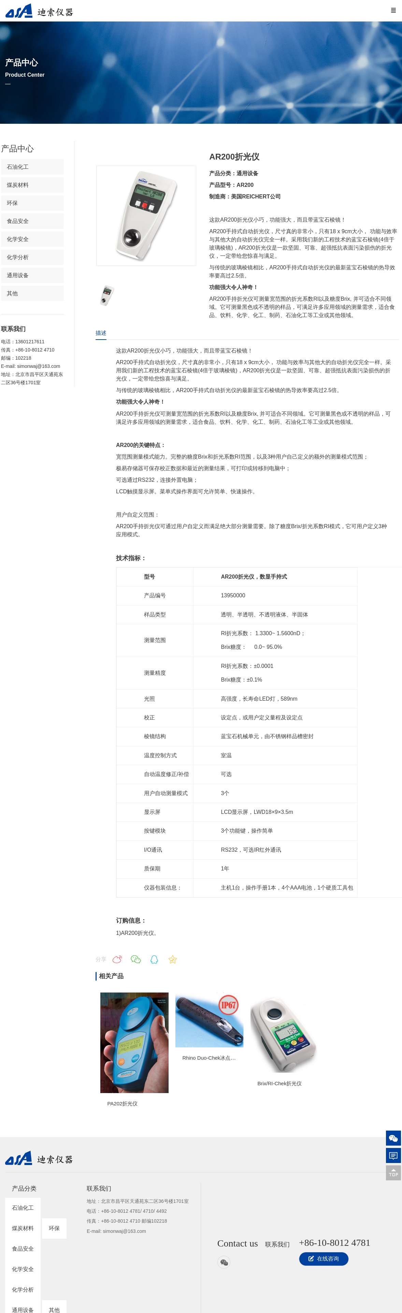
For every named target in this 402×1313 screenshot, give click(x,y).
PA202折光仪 (122, 1103)
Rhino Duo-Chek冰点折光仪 (214, 1058)
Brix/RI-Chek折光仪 (279, 1083)
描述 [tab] (101, 333)
